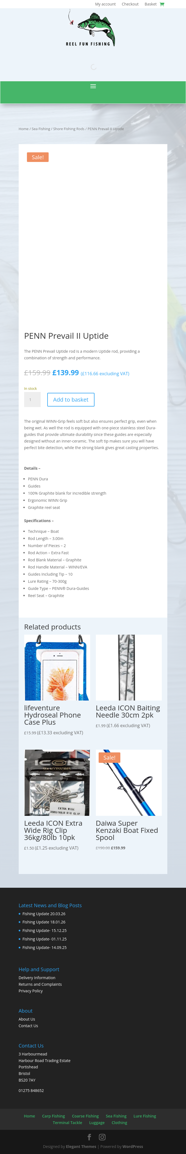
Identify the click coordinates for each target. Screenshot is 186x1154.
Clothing (119, 1122)
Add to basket (70, 399)
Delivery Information (37, 977)
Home (24, 128)
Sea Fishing (41, 128)
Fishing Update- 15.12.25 (45, 930)
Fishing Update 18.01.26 (44, 922)
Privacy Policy (31, 990)
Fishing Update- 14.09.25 (45, 947)
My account (105, 4)
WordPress (133, 1146)
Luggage (97, 1122)
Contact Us (28, 1025)
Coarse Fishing (85, 1116)
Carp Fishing (53, 1116)
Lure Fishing (145, 1116)
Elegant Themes (81, 1146)
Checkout (130, 4)
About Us (27, 1019)
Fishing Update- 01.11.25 (45, 939)
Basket (151, 4)
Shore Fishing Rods (69, 128)
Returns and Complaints (40, 984)
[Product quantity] (32, 399)
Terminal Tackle (67, 1122)
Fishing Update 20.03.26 (44, 913)
